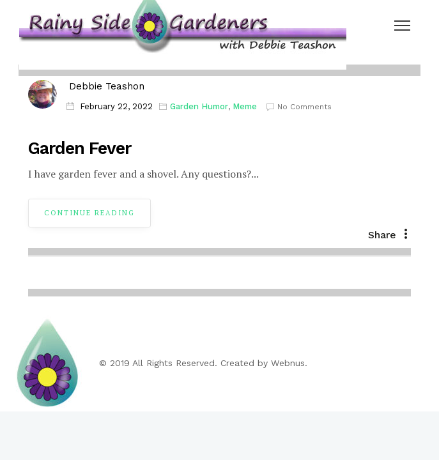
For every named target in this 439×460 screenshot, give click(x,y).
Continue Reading (89, 212)
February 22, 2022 (116, 106)
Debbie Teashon (106, 86)
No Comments (299, 106)
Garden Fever (79, 148)
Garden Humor (199, 106)
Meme (245, 106)
